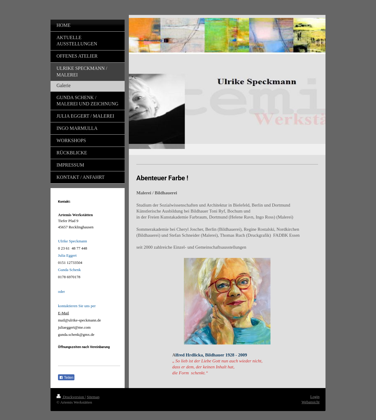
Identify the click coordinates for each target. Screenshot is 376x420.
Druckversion (70, 397)
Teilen (66, 378)
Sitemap (93, 397)
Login (315, 396)
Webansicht (311, 402)
